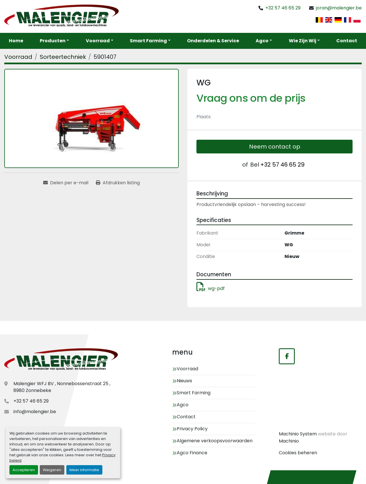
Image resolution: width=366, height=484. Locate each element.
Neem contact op (274, 147)
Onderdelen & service (213, 40)
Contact (346, 40)
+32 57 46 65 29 (283, 8)
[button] (99, 41)
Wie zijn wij (302, 40)
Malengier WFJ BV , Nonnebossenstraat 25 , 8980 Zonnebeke (61, 387)
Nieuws (184, 380)
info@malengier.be (34, 411)
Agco (262, 40)
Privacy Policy (192, 428)
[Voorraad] (18, 57)
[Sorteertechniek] (63, 57)
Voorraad (98, 40)
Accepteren (24, 469)
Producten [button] (52, 40)
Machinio (289, 441)
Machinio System (298, 434)
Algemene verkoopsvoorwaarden (214, 440)
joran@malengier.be (339, 8)
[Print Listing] (118, 182)
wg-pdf (210, 288)
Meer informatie (84, 469)
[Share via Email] (65, 182)
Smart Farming (148, 40)
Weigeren (52, 469)
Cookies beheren (298, 452)
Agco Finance (192, 452)
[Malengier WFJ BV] (61, 360)
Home (16, 40)
